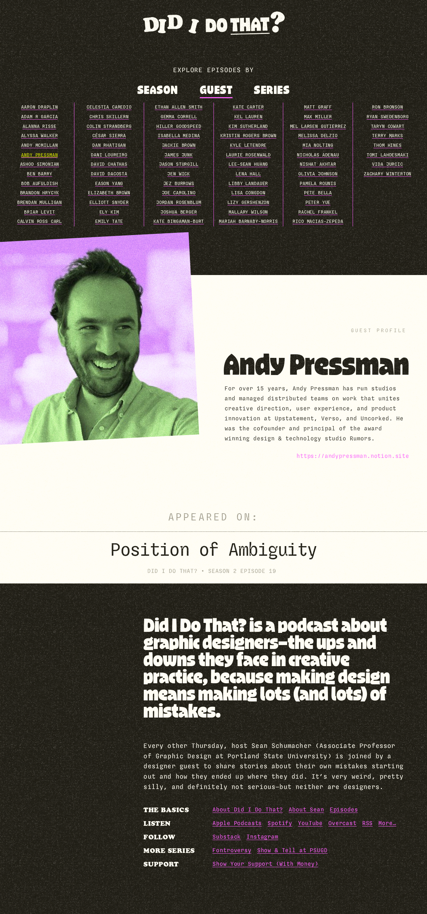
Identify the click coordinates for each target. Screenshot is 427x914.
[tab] (158, 90)
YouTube (310, 823)
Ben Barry (39, 174)
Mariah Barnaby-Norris (248, 221)
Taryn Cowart (387, 126)
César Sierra (109, 136)
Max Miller (318, 117)
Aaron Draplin (39, 107)
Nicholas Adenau (318, 155)
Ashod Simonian (39, 164)
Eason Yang (109, 183)
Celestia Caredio (109, 107)
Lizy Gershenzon (248, 202)
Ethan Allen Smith (178, 107)
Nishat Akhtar (318, 164)
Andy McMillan (39, 145)
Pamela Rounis (318, 183)
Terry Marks (387, 136)
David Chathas (109, 164)
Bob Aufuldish (39, 183)
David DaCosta (109, 174)
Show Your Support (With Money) (265, 864)
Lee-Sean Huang (248, 164)
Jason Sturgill (178, 164)
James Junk (178, 155)
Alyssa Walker (39, 136)
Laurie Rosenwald (248, 155)
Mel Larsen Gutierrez (318, 126)
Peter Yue (318, 202)
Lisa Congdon (248, 193)
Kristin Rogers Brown (248, 136)
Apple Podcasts (237, 823)
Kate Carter (248, 107)
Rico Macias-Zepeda (318, 221)
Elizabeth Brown (109, 193)
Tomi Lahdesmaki (388, 155)
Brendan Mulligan (39, 202)
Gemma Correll (179, 117)
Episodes (344, 810)
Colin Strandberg (109, 126)
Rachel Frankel (318, 212)
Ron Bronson (387, 107)
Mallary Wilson (248, 212)
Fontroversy (231, 850)
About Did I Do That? (247, 810)
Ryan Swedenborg (388, 117)
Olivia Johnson (318, 174)
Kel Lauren (248, 117)
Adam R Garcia (39, 117)
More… (387, 823)
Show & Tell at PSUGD (292, 850)
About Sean (306, 810)
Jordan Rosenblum (178, 202)
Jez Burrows (178, 183)
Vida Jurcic (387, 164)
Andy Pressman (39, 155)
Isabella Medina (179, 136)
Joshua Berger (179, 212)
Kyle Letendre (248, 145)
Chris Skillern (109, 117)
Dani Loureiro (109, 155)
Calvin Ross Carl (39, 221)
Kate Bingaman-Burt (178, 221)
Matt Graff (318, 107)
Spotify (280, 823)
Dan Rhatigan (109, 145)
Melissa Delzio (318, 136)
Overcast (342, 823)
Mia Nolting (318, 145)
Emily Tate (109, 221)
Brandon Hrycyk (39, 193)
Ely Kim (109, 212)
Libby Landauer (248, 183)
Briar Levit (39, 212)
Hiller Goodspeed (178, 126)
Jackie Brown (179, 145)
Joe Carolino (179, 193)
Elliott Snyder (109, 202)
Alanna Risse (39, 126)
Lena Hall (248, 174)
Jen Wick (178, 174)
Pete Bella (318, 193)
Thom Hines (387, 145)
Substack (226, 837)
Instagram (262, 837)
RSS (367, 823)
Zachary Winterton (387, 174)
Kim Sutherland (248, 126)
